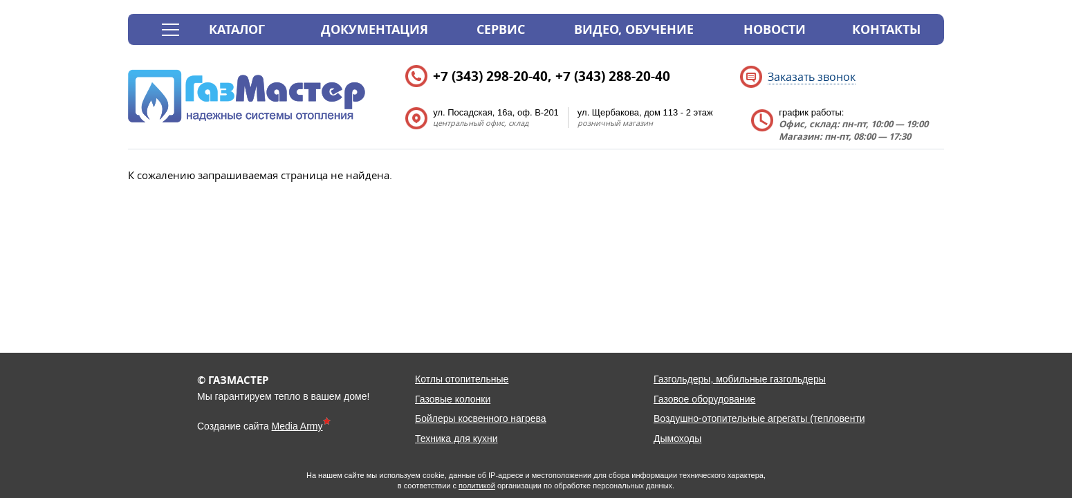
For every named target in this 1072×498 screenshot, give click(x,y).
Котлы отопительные (461, 379)
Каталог (237, 29)
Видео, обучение (634, 29)
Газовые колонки (452, 399)
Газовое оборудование (704, 399)
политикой (477, 485)
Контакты (886, 29)
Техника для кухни (456, 438)
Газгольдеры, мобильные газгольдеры (740, 379)
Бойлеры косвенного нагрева (480, 418)
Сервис (501, 29)
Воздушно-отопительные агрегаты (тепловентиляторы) (777, 418)
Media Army (297, 426)
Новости (774, 29)
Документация (374, 29)
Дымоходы (677, 438)
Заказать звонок (812, 76)
